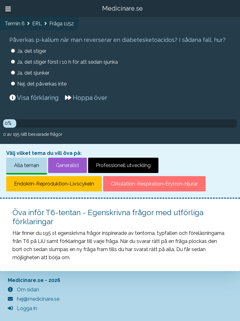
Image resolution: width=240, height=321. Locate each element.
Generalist (67, 165)
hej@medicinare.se (33, 299)
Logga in (22, 308)
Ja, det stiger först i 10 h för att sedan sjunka (67, 62)
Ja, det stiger (31, 51)
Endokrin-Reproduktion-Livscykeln (54, 184)
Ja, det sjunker (33, 73)
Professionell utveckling (123, 165)
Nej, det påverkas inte (42, 84)
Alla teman (26, 165)
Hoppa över (86, 97)
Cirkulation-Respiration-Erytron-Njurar (154, 184)
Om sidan (23, 290)
